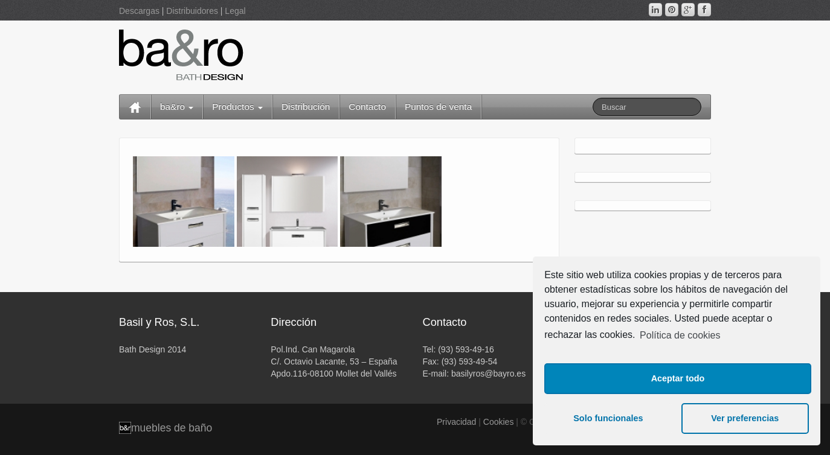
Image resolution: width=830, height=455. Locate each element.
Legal (235, 11)
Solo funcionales (608, 418)
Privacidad (456, 422)
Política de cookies (680, 335)
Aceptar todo (678, 378)
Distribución (305, 106)
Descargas (139, 11)
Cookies (498, 422)
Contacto (367, 106)
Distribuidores (192, 11)
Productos (237, 106)
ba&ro (176, 106)
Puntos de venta (438, 106)
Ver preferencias (745, 418)
